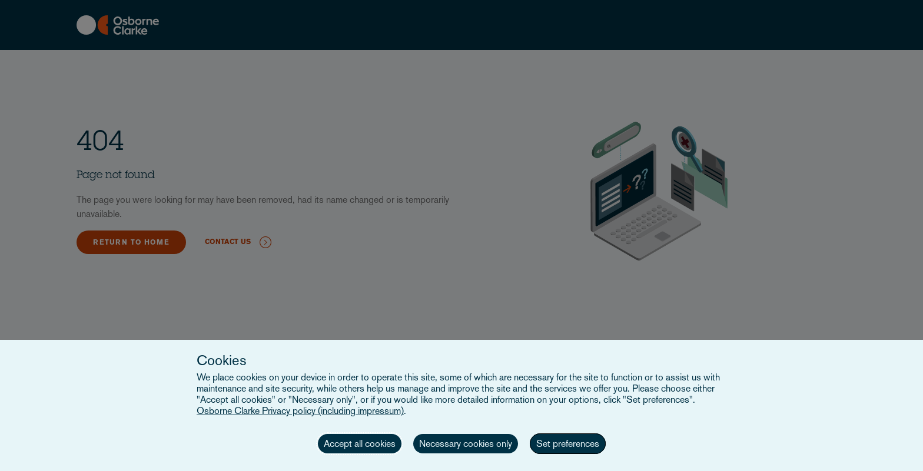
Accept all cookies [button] (360, 443)
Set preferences (567, 443)
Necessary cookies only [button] (465, 443)
